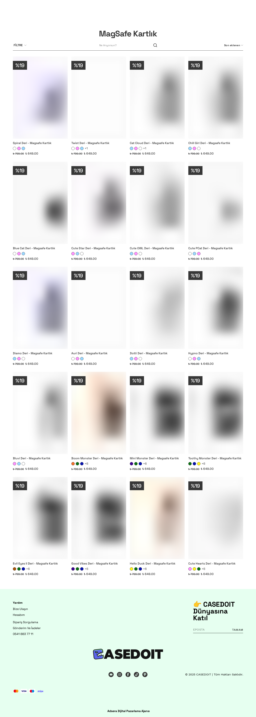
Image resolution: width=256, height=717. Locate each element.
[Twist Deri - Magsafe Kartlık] (98, 97)
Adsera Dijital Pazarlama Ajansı (128, 711)
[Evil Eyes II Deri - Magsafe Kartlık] (40, 518)
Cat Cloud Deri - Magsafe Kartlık (152, 143)
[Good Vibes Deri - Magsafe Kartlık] (98, 518)
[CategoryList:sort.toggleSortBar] (233, 45)
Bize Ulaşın (20, 609)
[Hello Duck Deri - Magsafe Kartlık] (157, 518)
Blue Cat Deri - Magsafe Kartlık (34, 248)
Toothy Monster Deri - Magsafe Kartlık (214, 458)
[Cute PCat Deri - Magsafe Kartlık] (215, 203)
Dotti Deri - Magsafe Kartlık (149, 353)
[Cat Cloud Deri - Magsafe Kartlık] (157, 97)
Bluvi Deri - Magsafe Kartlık (32, 458)
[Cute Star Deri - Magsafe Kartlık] (98, 203)
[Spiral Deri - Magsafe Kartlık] (40, 97)
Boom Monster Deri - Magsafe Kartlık (97, 458)
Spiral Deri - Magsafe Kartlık (32, 143)
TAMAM (237, 629)
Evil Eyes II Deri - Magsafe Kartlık (35, 563)
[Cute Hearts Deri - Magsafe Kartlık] (215, 518)
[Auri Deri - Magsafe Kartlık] (98, 308)
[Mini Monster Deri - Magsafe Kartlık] (157, 413)
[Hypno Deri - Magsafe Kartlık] (215, 308)
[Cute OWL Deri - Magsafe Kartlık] (157, 203)
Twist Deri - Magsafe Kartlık (90, 143)
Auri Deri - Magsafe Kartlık (89, 353)
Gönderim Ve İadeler (27, 628)
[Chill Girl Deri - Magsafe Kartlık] (215, 97)
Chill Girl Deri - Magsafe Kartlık (209, 143)
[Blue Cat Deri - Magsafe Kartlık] (40, 203)
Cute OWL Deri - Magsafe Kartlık (152, 248)
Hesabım (19, 615)
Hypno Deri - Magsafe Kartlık (208, 353)
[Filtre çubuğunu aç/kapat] (21, 45)
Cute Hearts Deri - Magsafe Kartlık (212, 563)
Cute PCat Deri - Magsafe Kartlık (210, 248)
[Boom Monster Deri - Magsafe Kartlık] (98, 413)
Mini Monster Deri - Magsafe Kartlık (154, 458)
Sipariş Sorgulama (25, 622)
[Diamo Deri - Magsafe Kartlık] (40, 308)
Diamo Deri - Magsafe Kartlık (32, 353)
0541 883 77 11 (23, 634)
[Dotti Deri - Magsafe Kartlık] (157, 308)
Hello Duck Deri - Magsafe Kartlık (152, 563)
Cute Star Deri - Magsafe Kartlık (93, 248)
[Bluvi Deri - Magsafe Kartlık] (40, 413)
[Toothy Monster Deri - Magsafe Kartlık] (215, 413)
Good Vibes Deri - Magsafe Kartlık (94, 563)
